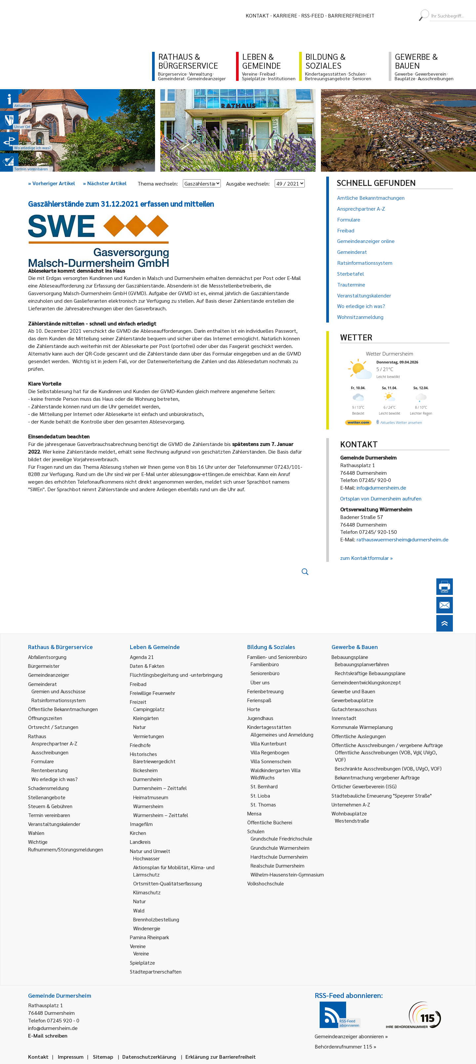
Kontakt (257, 15)
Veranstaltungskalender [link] (54, 823)
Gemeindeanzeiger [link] (48, 674)
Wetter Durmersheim (389, 353)
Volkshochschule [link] (265, 883)
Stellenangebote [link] (46, 797)
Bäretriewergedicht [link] (154, 761)
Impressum (71, 1056)
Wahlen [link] (36, 832)
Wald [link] (138, 910)
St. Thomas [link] (263, 804)
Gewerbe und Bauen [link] (353, 691)
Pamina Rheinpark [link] (149, 937)
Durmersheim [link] (147, 778)
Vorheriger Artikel (51, 183)
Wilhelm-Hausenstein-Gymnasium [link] (287, 874)
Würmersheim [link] (148, 806)
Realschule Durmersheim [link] (277, 865)
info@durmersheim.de (381, 487)
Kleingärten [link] (146, 717)
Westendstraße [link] (352, 820)
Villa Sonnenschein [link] (271, 761)
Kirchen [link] (138, 832)
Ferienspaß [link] (259, 700)
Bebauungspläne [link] (350, 656)
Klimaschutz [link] (147, 892)
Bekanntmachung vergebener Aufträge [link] (377, 777)
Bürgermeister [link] (44, 665)
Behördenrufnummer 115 (343, 1046)
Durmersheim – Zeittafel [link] (160, 787)
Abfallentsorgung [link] (47, 656)
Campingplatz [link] (149, 708)
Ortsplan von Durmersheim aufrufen (380, 498)
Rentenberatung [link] (49, 770)
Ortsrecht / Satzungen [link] (53, 726)
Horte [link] (253, 708)
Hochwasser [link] (146, 858)
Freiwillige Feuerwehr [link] (152, 692)
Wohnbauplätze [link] (349, 813)
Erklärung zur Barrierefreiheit (220, 1056)
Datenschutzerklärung (149, 1056)
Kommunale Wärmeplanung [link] (362, 726)
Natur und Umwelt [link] (150, 850)
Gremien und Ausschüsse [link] (58, 691)
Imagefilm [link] (141, 823)
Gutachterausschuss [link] (354, 708)
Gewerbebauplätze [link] (353, 700)
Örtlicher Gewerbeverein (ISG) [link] (364, 786)
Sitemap (103, 1056)
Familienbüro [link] (265, 664)
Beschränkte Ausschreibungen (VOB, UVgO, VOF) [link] (388, 768)
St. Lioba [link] (260, 795)
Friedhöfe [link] (140, 744)
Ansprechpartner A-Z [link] (54, 743)
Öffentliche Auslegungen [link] (359, 736)
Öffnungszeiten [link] (45, 717)
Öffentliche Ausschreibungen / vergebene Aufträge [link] (387, 744)
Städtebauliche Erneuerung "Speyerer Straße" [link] (382, 795)
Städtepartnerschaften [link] (155, 971)
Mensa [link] (254, 813)
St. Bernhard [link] (264, 786)
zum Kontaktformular (364, 557)
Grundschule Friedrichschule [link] (281, 838)
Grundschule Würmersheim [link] (280, 847)
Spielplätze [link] (142, 962)
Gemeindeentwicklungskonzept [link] (366, 682)
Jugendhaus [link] (260, 717)
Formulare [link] (42, 761)
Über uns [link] (260, 682)
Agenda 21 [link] (142, 656)
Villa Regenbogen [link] (270, 752)
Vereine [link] (141, 953)
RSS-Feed (312, 15)
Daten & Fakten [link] (147, 665)
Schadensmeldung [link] (48, 787)
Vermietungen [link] (148, 736)
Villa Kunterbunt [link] (269, 743)
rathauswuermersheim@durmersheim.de (403, 539)
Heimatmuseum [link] (150, 797)
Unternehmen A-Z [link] (351, 804)
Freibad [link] (138, 683)
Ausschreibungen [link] (49, 752)
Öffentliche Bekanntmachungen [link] (63, 708)
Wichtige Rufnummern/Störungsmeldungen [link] (65, 845)
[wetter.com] (358, 423)
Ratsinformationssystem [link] (58, 700)
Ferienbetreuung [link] (265, 691)
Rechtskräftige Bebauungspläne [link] (370, 672)
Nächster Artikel (105, 183)
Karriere (285, 15)
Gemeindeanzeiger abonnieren (349, 1036)
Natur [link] (139, 726)
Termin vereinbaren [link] (49, 814)
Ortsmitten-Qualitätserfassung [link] (167, 883)
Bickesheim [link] (145, 770)
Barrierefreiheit (351, 15)
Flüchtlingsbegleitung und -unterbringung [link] (176, 674)
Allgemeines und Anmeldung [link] (282, 734)
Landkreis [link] (140, 841)
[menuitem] (385, 15)
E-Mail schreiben (47, 1035)
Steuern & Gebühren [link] (50, 806)
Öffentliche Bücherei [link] (269, 822)
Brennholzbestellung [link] (156, 919)
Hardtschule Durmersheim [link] (279, 856)
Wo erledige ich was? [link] (54, 778)
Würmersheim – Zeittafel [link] (160, 814)
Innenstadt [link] (344, 717)
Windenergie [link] (146, 928)
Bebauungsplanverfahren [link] (362, 664)
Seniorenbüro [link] (265, 672)
